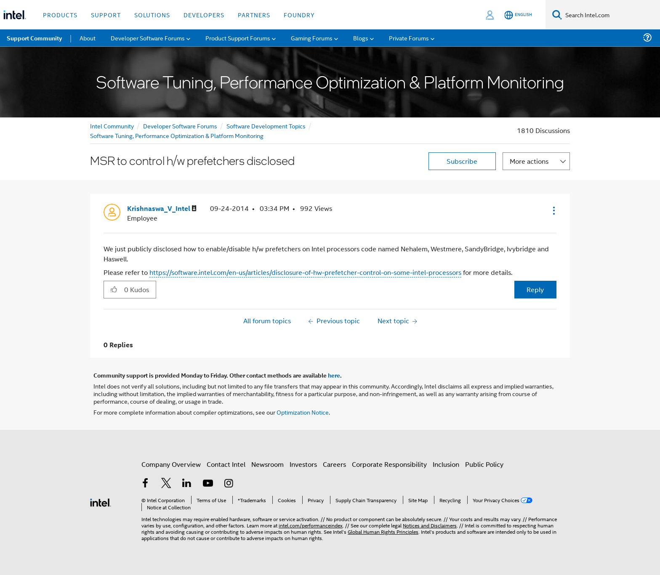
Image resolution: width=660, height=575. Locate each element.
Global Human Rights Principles (383, 531)
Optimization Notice (303, 411)
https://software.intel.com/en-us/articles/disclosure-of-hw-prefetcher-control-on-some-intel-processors (305, 272)
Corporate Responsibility (389, 464)
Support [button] (106, 14)
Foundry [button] (299, 14)
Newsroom (267, 464)
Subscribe (462, 161)
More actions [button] (529, 161)
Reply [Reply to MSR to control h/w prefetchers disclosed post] (535, 289)
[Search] (557, 14)
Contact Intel (226, 464)
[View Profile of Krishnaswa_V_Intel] (162, 208)
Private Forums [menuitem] (409, 37)
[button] (553, 210)
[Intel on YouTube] (208, 484)
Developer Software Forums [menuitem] (148, 37)
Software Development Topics (266, 125)
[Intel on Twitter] (166, 484)
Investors (303, 464)
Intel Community (112, 125)
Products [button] (60, 14)
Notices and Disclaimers (430, 525)
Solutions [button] (152, 14)
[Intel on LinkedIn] (187, 484)
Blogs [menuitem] (360, 37)
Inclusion (446, 464)
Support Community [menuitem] (34, 38)
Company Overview (171, 464)
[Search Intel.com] (611, 15)
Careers (334, 464)
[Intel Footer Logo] (100, 501)
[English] (518, 14)
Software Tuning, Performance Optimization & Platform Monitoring (176, 135)
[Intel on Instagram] (228, 484)
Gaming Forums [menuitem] (312, 37)
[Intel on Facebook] (145, 484)
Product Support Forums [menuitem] (237, 37)
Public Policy (484, 464)
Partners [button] (254, 14)
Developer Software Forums (180, 125)
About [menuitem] (88, 37)
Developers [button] (204, 14)
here (334, 375)
